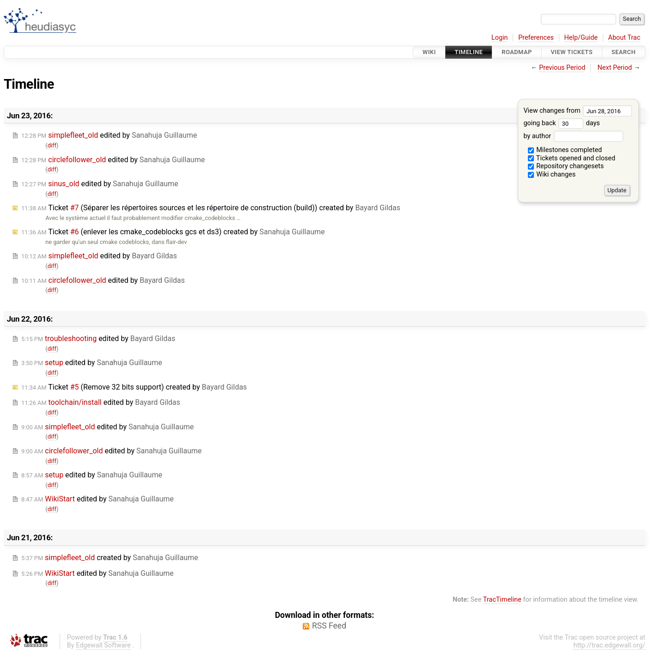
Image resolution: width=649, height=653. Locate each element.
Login (499, 38)
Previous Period (562, 68)
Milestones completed (565, 150)
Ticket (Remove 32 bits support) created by (134, 387)
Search (624, 52)
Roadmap (517, 52)
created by (109, 557)
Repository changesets (566, 166)
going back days (561, 123)
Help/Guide (581, 38)
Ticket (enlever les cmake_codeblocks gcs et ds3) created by (173, 231)
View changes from (577, 111)
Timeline (469, 52)
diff (52, 145)
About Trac (624, 38)
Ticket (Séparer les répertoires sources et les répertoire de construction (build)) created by (210, 207)
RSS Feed (329, 625)
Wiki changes (552, 174)
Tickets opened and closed (571, 158)
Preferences (536, 38)
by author (573, 136)
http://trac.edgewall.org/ (609, 645)
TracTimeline (502, 600)
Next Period (615, 68)
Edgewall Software (103, 645)
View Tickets (572, 52)
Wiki (429, 52)
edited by (109, 135)
